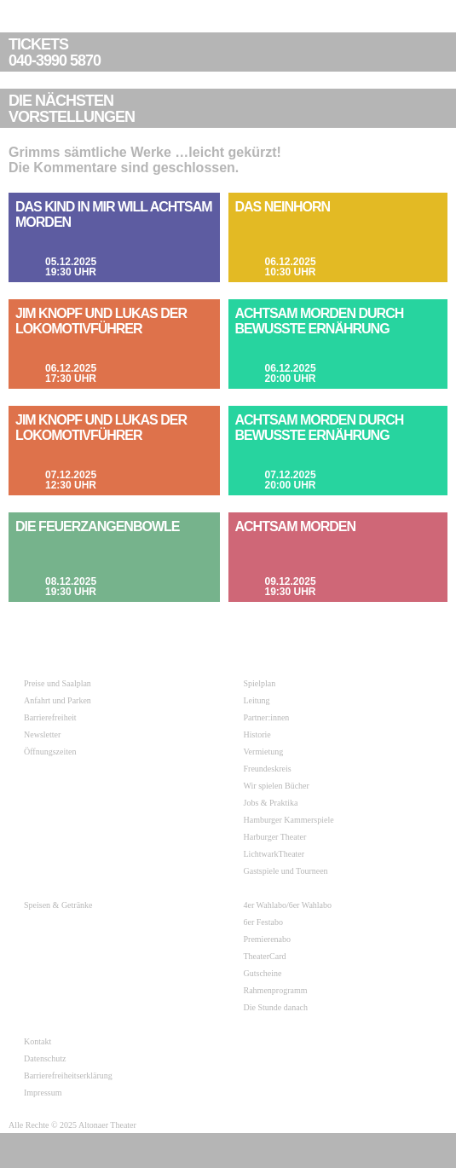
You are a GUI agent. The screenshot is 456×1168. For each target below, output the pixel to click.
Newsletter (42, 734)
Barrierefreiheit (50, 717)
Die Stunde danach (276, 1007)
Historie (257, 734)
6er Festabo (263, 922)
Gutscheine (263, 973)
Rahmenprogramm (276, 990)
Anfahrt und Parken (57, 700)
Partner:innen (267, 717)
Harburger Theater (275, 836)
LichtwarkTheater (274, 854)
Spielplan (260, 683)
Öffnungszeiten (50, 751)
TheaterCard (265, 956)
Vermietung (264, 751)
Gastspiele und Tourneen (286, 871)
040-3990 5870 (230, 53)
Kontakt (37, 1041)
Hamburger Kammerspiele (289, 819)
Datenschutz (45, 1058)
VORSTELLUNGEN (230, 109)
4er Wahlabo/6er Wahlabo (288, 905)
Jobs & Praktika (271, 802)
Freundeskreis (267, 768)
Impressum (42, 1092)
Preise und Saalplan (57, 683)
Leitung (257, 700)
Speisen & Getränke (58, 905)
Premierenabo (267, 939)
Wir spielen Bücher (276, 785)
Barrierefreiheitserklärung (68, 1075)
